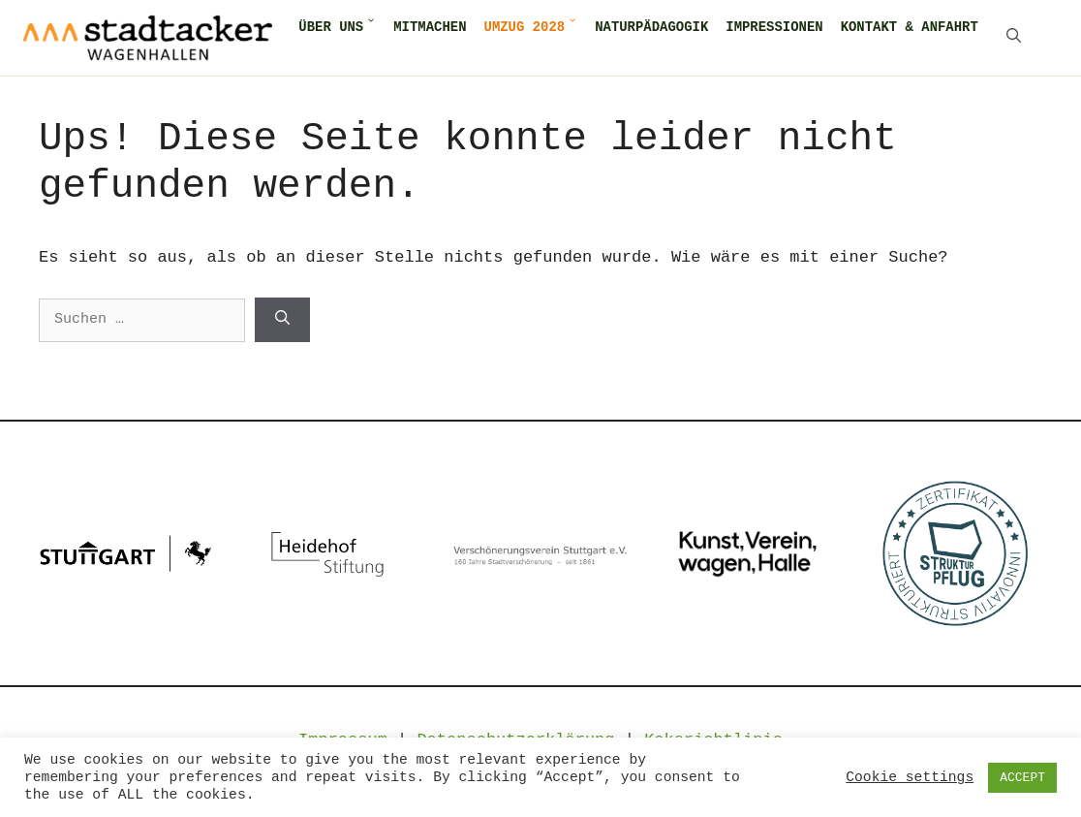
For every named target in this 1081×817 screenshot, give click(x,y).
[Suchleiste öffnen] (1013, 38)
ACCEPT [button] (1022, 777)
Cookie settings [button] (909, 777)
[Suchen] (282, 320)
